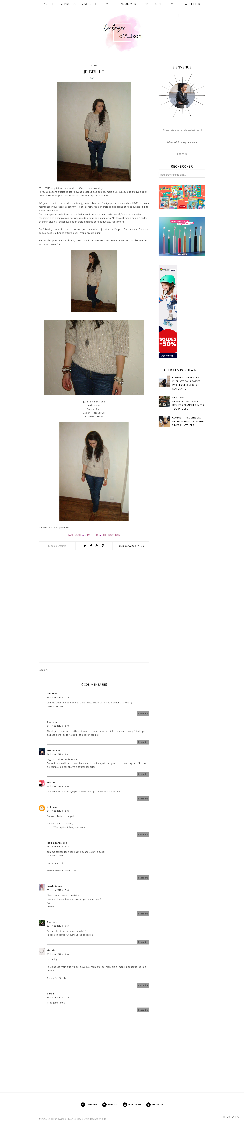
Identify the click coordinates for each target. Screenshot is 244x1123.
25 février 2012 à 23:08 (58, 954)
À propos (69, 3)
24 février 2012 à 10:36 (58, 697)
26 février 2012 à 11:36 (58, 997)
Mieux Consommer (122, 3)
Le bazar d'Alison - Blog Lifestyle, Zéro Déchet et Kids (77, 1118)
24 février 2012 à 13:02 (58, 754)
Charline (52, 921)
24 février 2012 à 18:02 (58, 811)
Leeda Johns (54, 886)
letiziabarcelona (57, 842)
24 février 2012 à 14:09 (58, 786)
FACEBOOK (74, 534)
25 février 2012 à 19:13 (58, 926)
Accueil (50, 3)
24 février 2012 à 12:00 (58, 726)
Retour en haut (232, 1117)
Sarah (50, 993)
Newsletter (190, 3)
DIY (146, 3)
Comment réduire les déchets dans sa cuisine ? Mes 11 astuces (188, 421)
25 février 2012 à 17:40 (58, 890)
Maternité (91, 3)
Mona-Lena (54, 750)
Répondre (143, 713)
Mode (94, 66)
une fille (52, 693)
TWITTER (92, 534)
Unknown (52, 806)
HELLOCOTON (111, 534)
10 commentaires (57, 546)
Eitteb (51, 950)
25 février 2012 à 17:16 (58, 846)
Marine (51, 782)
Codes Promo (164, 3)
